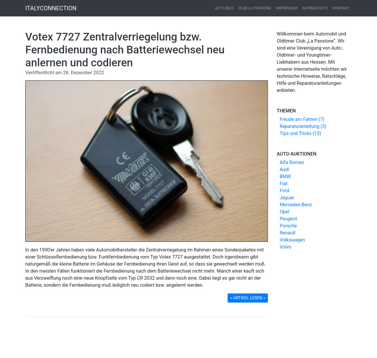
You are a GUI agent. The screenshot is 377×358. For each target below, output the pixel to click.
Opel (284, 212)
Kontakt (341, 8)
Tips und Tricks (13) (300, 133)
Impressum (286, 8)
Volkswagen (292, 240)
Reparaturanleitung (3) (303, 126)
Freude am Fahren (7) (302, 119)
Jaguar (287, 197)
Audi (284, 169)
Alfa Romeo (292, 162)
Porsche (288, 226)
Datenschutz (315, 8)
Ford (284, 190)
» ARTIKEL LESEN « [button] (247, 297)
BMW (285, 176)
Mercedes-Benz (296, 204)
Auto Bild (224, 8)
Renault (288, 233)
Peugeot (288, 219)
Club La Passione (254, 8)
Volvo (285, 247)
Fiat (284, 183)
